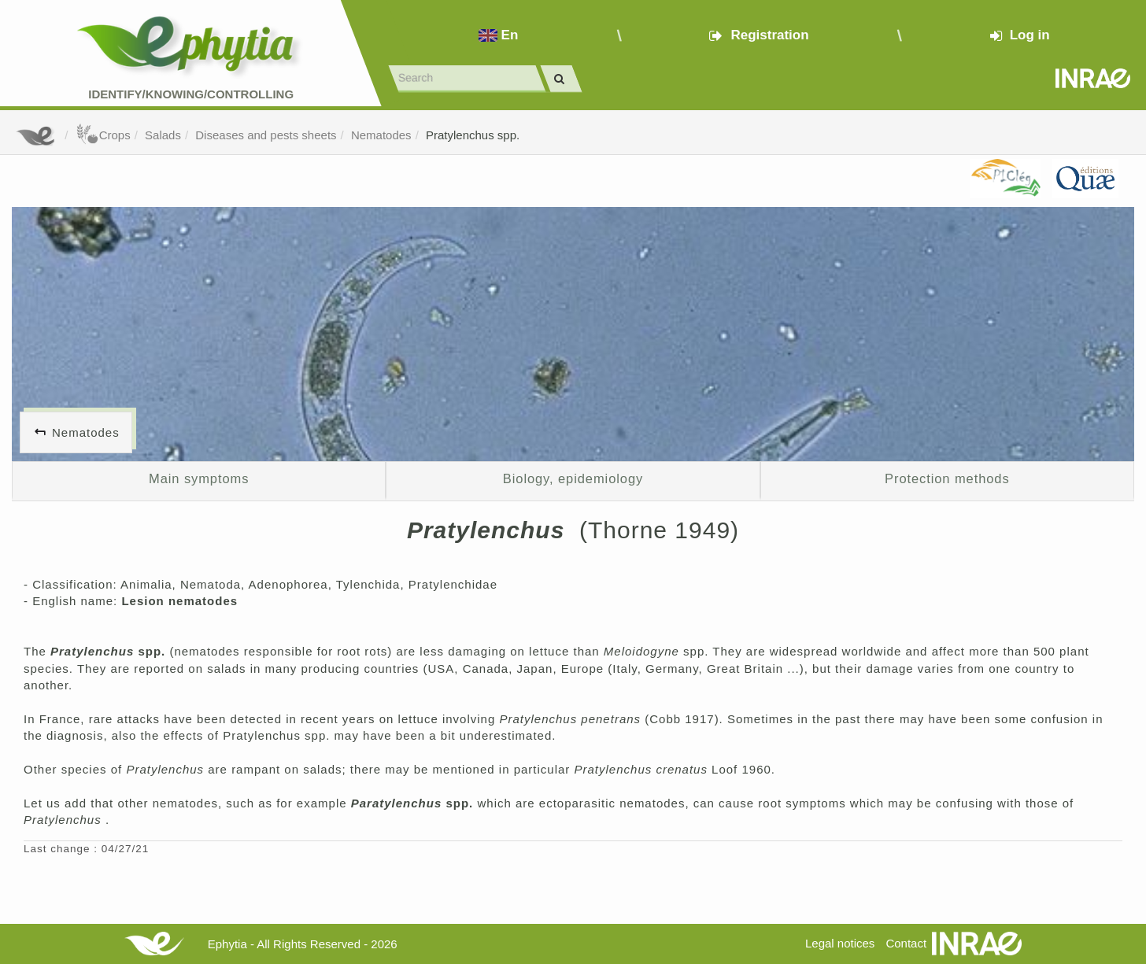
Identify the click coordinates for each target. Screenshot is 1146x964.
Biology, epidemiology (573, 478)
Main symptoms (199, 478)
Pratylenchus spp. (472, 135)
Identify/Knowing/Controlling (191, 94)
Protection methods (947, 478)
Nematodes (381, 135)
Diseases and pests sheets (265, 135)
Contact (905, 943)
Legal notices (839, 943)
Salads (163, 135)
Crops (103, 135)
